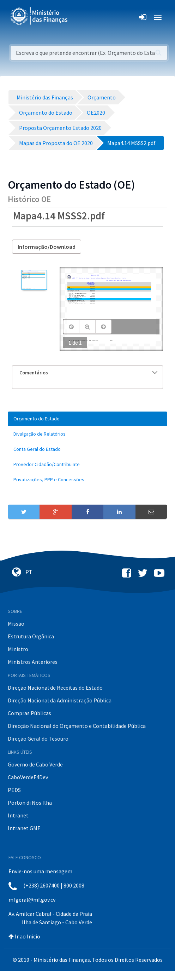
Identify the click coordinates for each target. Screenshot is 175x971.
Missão (16, 623)
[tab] (87, 373)
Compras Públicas (29, 713)
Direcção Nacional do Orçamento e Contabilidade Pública (77, 725)
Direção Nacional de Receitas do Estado (55, 687)
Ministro (18, 649)
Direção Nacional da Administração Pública (59, 700)
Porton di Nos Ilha (30, 802)
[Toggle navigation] (79, 17)
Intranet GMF (24, 828)
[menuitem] (87, 419)
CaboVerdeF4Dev (28, 777)
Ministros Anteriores (33, 661)
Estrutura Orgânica (31, 636)
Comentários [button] (88, 372)
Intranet (18, 815)
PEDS (14, 789)
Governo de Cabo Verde (35, 764)
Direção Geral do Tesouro (38, 738)
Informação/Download (47, 246)
